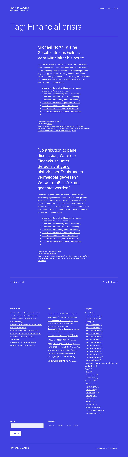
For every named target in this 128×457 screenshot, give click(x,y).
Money (62, 126)
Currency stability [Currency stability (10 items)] (68, 317)
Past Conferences (92, 413)
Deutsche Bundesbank (56, 256)
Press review (90, 378)
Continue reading (57, 82)
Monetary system (69, 126)
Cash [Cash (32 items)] (63, 313)
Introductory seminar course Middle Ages (100, 363)
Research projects (92, 319)
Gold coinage (79, 126)
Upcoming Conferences (94, 410)
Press (87, 369)
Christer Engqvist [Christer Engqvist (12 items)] (71, 314)
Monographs (90, 396)
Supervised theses (92, 360)
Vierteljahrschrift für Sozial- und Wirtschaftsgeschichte (54, 131)
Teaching (88, 322)
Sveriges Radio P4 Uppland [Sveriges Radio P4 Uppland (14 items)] (60, 350)
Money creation (78, 256)
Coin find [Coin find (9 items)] (55, 317)
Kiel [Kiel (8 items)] (54, 335)
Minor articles (51, 253)
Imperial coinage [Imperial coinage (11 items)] (63, 332)
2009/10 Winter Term (93, 348)
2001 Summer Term (93, 325)
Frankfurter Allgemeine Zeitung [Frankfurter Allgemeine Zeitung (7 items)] (61, 326)
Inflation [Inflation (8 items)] (70, 332)
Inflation (86, 256)
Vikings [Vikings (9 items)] (75, 361)
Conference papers (91, 407)
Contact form (112, 8)
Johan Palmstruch (52, 128)
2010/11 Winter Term (93, 351)
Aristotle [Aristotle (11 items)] (50, 314)
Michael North (63, 128)
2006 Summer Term (93, 333)
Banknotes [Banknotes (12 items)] (56, 314)
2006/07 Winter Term (93, 336)
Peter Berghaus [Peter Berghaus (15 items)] (71, 347)
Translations (90, 404)
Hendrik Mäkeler (19, 8)
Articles (88, 384)
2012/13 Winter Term (93, 357)
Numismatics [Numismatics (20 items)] (53, 347)
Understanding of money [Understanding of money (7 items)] (61, 353)
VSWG (74, 131)
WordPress (113, 448)
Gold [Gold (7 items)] (48, 332)
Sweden (83, 258)
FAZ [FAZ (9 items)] (55, 323)
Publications (89, 381)
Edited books (90, 390)
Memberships (89, 366)
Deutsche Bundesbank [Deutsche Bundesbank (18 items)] (60, 320)
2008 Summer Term (93, 345)
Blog (87, 372)
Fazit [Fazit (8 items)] (58, 323)
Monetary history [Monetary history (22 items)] (61, 340)
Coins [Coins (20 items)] (60, 317)
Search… (13, 421)
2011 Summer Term (93, 354)
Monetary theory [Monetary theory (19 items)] (60, 343)
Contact (102, 8)
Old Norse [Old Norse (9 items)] (62, 347)
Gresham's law (42, 128)
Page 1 (106, 282)
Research (88, 313)
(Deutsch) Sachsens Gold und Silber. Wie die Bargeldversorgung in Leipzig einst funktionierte (25, 336)
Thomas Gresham (84, 128)
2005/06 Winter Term (93, 330)
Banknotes (46, 126)
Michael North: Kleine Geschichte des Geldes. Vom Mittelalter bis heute (61, 52)
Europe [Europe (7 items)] (71, 320)
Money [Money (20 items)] (70, 343)
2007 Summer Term (93, 339)
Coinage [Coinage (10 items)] (50, 317)
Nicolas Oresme (73, 128)
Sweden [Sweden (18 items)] (74, 350)
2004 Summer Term (93, 328)
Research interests (92, 316)
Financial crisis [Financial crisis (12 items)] (64, 323)
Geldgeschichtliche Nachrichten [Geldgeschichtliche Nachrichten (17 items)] (60, 329)
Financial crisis (54, 126)
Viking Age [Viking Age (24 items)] (67, 361)
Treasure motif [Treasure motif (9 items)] (51, 353)
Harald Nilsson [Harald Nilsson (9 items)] (54, 332)
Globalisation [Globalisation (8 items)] (77, 329)
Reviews (49, 124)
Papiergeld (76, 258)
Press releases (91, 375)
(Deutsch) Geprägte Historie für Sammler (24, 330)
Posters (88, 398)
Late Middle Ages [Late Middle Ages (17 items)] (62, 335)
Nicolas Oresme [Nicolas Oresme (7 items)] (76, 343)
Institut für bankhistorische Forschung (49, 258)
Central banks (42, 261)
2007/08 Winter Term (93, 342)
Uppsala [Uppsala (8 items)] (68, 353)
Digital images (91, 387)
